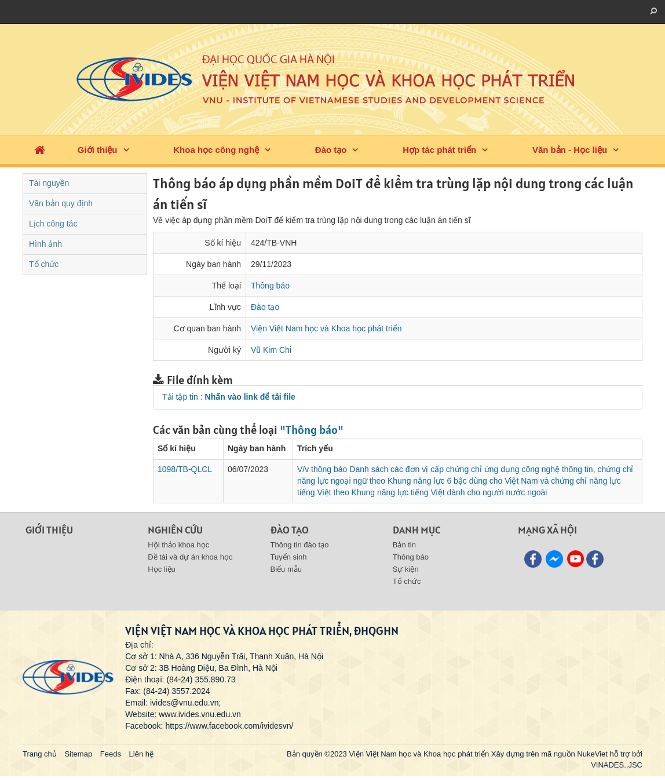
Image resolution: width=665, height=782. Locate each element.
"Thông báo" (312, 429)
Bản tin (404, 544)
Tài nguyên (49, 183)
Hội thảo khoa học (178, 544)
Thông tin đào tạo (300, 544)
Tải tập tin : (228, 396)
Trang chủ (40, 754)
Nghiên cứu (175, 529)
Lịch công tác (53, 223)
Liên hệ (141, 754)
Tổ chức (44, 264)
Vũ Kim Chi (271, 350)
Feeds (110, 754)
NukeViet (592, 754)
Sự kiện (406, 569)
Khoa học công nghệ (216, 150)
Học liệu (162, 569)
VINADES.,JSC (616, 765)
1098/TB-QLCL (185, 469)
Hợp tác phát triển (439, 150)
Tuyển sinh (289, 557)
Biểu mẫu (286, 569)
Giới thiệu (98, 150)
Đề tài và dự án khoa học (190, 557)
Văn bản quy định (61, 203)
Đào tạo (331, 150)
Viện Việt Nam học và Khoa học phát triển (326, 328)
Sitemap (78, 754)
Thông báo (270, 285)
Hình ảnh (45, 244)
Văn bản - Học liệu (569, 150)
